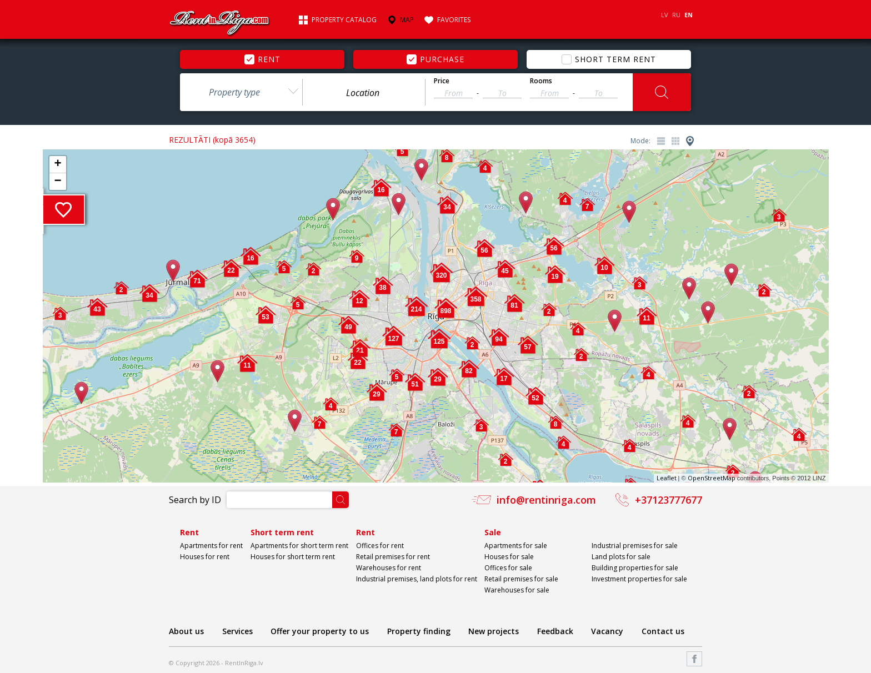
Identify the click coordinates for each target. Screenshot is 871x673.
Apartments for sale (515, 545)
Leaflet (667, 478)
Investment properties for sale (639, 579)
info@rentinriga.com (546, 499)
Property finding (418, 631)
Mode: (640, 140)
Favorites (453, 20)
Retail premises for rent (393, 556)
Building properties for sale (635, 567)
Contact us (663, 631)
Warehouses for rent (388, 567)
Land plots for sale (621, 556)
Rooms (541, 81)
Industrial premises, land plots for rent (416, 579)
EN (688, 15)
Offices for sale (508, 567)
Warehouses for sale (516, 590)
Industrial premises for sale (635, 545)
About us (186, 631)
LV (664, 15)
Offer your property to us (320, 631)
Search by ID (195, 500)
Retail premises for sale (521, 579)
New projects (493, 631)
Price (441, 81)
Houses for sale (509, 556)
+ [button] (57, 164)
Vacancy (607, 631)
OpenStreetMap (711, 478)
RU (676, 15)
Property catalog (344, 20)
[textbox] (364, 93)
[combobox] (241, 92)
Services (237, 631)
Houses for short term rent (293, 556)
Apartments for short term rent (299, 545)
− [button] (57, 181)
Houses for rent (204, 556)
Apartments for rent (211, 545)
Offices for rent (380, 545)
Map (407, 20)
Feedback (555, 631)
